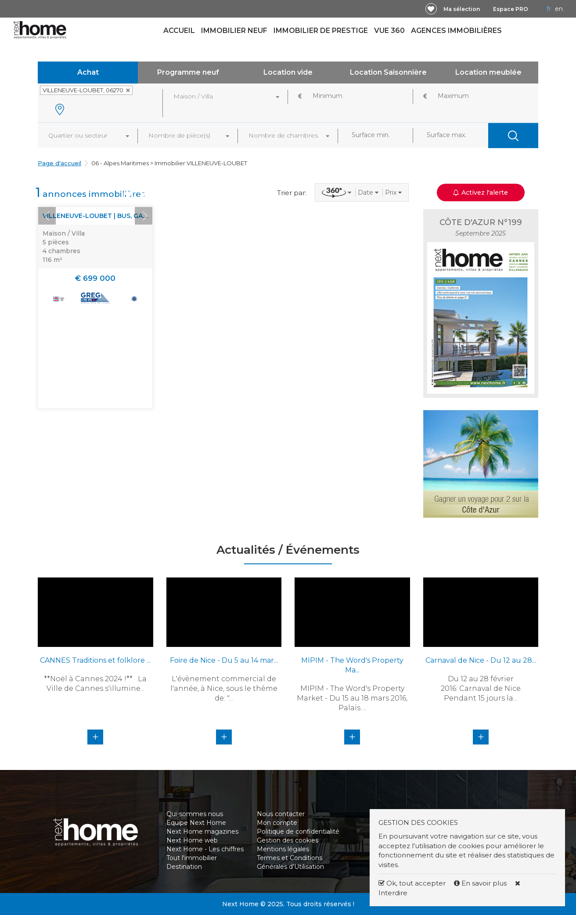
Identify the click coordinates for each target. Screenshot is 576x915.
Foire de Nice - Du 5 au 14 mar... (224, 660)
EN (559, 9)
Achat (88, 72)
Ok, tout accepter (412, 883)
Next (143, 216)
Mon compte (277, 823)
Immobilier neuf (234, 30)
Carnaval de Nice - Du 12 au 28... (480, 660)
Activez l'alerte (480, 192)
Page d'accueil (59, 163)
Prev (47, 216)
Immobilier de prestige (321, 30)
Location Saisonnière (388, 72)
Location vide (288, 72)
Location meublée (488, 72)
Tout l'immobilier (191, 858)
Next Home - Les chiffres (205, 849)
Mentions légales (283, 849)
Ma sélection (461, 9)
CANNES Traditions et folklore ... (95, 660)
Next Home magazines (202, 831)
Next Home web (192, 840)
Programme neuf (188, 72)
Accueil (179, 30)
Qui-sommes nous (194, 814)
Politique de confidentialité (298, 831)
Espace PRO (510, 9)
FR (549, 9)
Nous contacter (281, 814)
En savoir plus (481, 883)
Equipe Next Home (196, 823)
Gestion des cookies (287, 840)
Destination (184, 867)
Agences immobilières (456, 30)
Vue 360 (389, 30)
